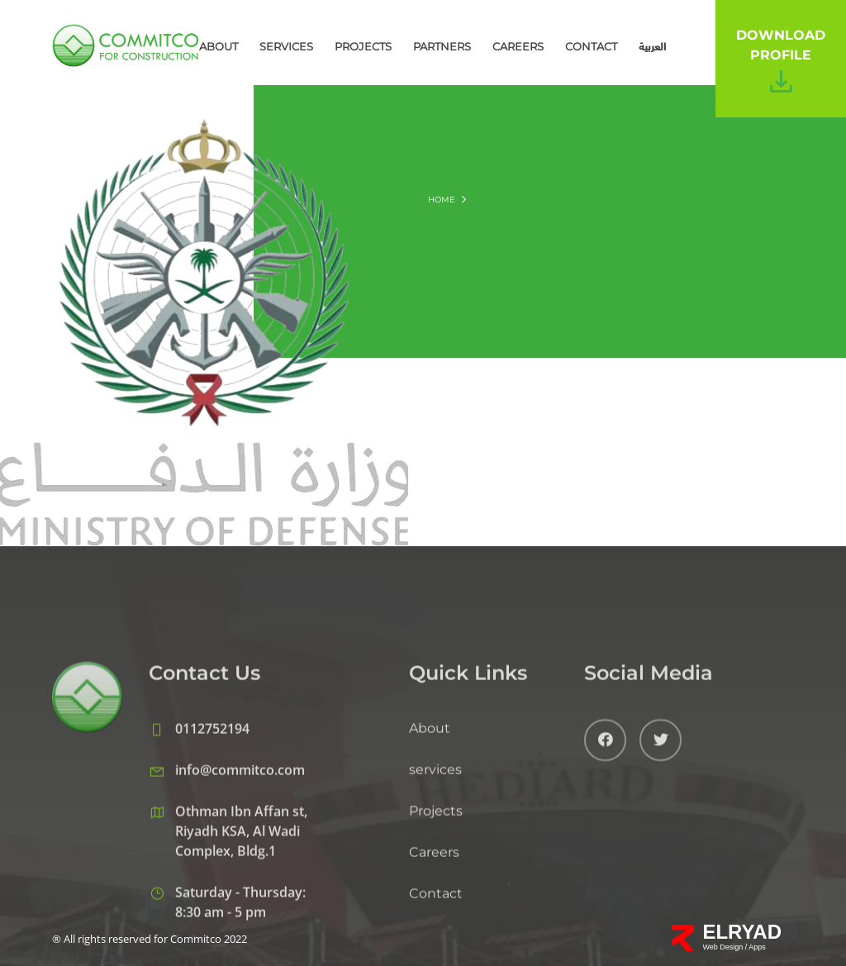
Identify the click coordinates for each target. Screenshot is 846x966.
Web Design (723, 947)
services (286, 46)
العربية (652, 46)
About (218, 46)
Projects (363, 46)
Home (441, 199)
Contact (591, 46)
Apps (757, 947)
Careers (518, 46)
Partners (442, 46)
